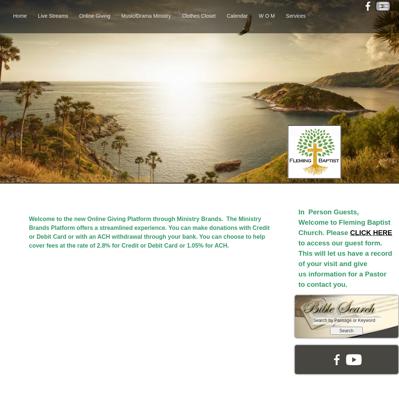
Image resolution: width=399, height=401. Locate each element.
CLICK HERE (371, 233)
